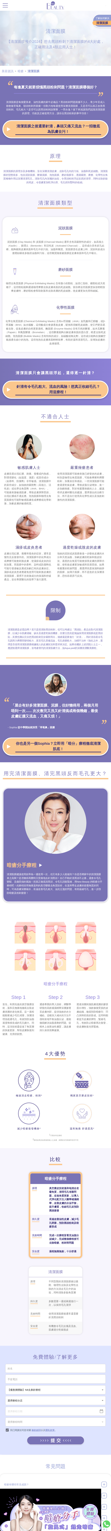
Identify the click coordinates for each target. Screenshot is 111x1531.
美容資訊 (8, 71)
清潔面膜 (33, 71)
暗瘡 (21, 71)
